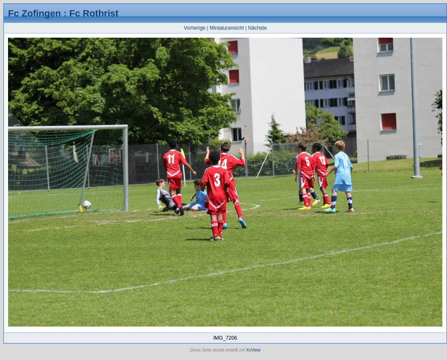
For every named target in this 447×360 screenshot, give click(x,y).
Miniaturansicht (227, 28)
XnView (253, 350)
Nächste (257, 28)
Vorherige (194, 28)
